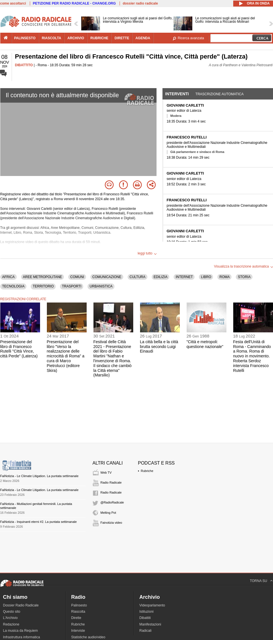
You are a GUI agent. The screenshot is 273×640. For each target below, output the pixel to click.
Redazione (11, 624)
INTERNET (184, 277)
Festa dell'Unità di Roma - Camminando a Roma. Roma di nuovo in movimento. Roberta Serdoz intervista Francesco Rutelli (252, 356)
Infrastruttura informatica (21, 637)
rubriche (99, 38)
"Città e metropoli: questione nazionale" (205, 344)
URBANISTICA (100, 286)
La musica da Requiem (20, 631)
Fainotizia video (111, 522)
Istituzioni (146, 612)
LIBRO (206, 277)
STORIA (244, 277)
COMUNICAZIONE (106, 277)
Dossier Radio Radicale (21, 605)
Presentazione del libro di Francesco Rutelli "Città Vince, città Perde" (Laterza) (19, 348)
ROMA (224, 277)
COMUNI (77, 277)
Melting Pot (108, 512)
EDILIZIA (161, 277)
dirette (121, 38)
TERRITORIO (43, 286)
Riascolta (78, 612)
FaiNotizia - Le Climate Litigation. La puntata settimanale (39, 476)
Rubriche (147, 471)
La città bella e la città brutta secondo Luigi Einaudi (159, 346)
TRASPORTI (71, 286)
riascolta (51, 38)
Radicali (145, 631)
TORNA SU (258, 581)
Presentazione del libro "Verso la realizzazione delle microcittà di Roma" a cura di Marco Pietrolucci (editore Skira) (66, 356)
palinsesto (25, 38)
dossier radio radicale (140, 3)
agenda (143, 38)
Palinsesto (79, 605)
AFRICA (8, 277)
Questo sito (11, 612)
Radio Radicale (111, 482)
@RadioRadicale (112, 502)
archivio (75, 38)
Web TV (106, 472)
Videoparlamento (152, 605)
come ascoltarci (13, 3)
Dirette (76, 618)
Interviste (78, 631)
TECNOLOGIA (13, 286)
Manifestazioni (150, 624)
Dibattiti (145, 618)
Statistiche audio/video (88, 637)
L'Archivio (10, 618)
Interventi (177, 94)
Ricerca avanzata (191, 38)
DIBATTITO (24, 65)
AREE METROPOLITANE (42, 277)
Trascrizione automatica (219, 94)
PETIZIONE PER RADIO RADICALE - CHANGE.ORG (74, 3)
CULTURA (137, 277)
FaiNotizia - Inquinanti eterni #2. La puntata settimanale (38, 521)
